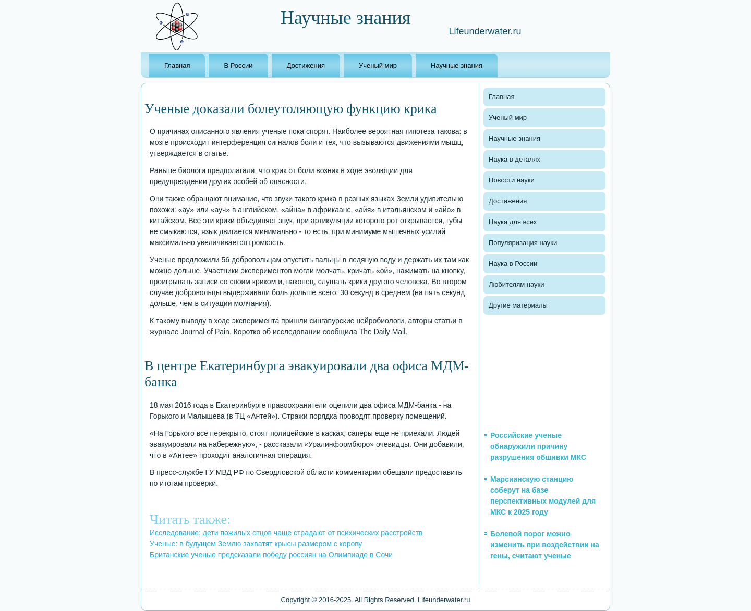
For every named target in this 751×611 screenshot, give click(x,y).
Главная (177, 65)
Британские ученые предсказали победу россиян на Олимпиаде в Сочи (271, 555)
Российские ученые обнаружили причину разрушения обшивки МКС (538, 446)
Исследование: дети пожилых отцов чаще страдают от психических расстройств (286, 533)
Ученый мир (378, 65)
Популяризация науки (523, 243)
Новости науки (512, 180)
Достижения (306, 65)
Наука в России (513, 263)
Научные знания (456, 65)
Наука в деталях (514, 159)
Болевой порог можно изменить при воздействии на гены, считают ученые (544, 545)
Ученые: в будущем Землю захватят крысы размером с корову (256, 544)
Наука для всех (513, 222)
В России (238, 65)
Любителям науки (516, 284)
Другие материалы (518, 305)
